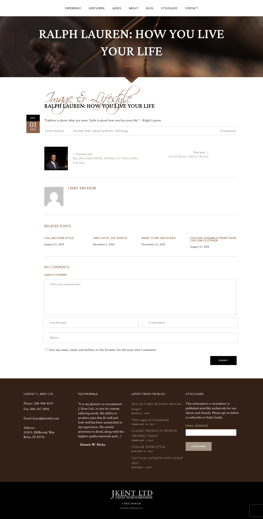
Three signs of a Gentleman (150, 420)
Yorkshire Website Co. (131, 508)
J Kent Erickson (54, 131)
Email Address (198, 425)
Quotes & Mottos (103, 131)
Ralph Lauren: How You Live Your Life (99, 106)
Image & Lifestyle (87, 95)
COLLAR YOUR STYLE (148, 447)
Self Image (121, 131)
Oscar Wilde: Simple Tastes (188, 156)
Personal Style (82, 131)
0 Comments (228, 131)
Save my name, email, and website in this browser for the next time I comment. (103, 350)
